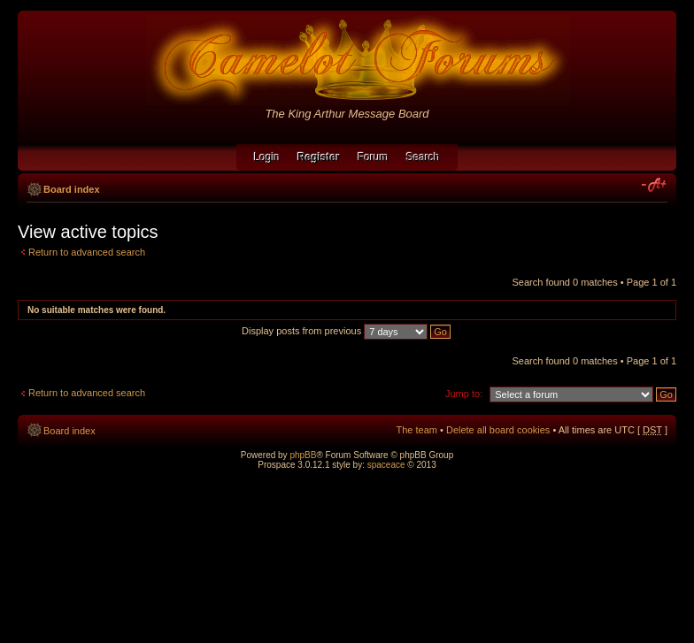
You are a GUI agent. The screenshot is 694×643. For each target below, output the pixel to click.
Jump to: (463, 393)
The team (417, 430)
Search (423, 157)
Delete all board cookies (498, 430)
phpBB (302, 455)
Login (267, 157)
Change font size (654, 186)
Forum (373, 157)
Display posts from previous (346, 330)
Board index (71, 189)
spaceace (386, 465)
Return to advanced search (86, 252)
